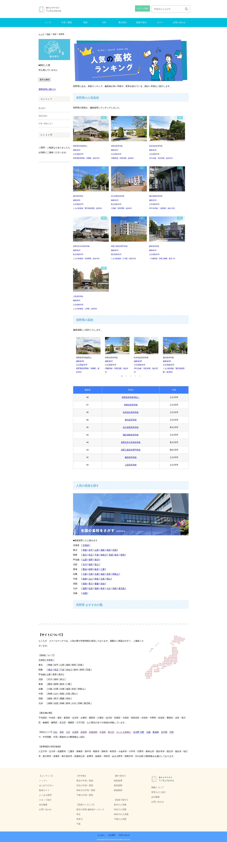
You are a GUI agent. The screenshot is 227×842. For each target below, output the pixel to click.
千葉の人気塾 (120, 819)
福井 (91, 564)
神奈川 (104, 555)
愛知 (85, 569)
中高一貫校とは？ (46, 123)
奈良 (109, 574)
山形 (97, 550)
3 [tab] (130, 376)
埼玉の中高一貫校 (84, 785)
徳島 (85, 583)
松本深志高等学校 (130, 412)
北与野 (136, 732)
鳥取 (97, 579)
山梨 (85, 559)
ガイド (160, 22)
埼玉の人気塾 (120, 809)
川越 (148, 732)
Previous (70, 355)
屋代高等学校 (131, 420)
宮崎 (114, 588)
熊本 (103, 588)
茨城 (111, 555)
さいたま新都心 (123, 732)
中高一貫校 (66, 22)
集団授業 (118, 785)
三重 (103, 569)
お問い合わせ (179, 22)
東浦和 (156, 732)
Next (190, 355)
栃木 (116, 555)
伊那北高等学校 (131, 405)
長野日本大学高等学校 (130, 442)
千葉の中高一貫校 (84, 795)
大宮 (68, 732)
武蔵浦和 (93, 732)
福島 (103, 550)
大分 (109, 588)
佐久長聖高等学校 (130, 427)
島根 (85, 579)
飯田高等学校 (131, 457)
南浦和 (84, 732)
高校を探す (43, 116)
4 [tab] (135, 376)
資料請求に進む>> (47, 89)
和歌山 (115, 574)
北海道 (86, 545)
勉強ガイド (44, 790)
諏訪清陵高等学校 (130, 435)
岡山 (109, 579)
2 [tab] (126, 376)
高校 (85, 22)
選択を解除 (45, 80)
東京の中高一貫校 (84, 780)
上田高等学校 (131, 465)
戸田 (171, 732)
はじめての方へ (46, 785)
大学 (104, 22)
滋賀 (103, 574)
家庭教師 (118, 790)
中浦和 (102, 732)
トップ (48, 22)
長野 (91, 559)
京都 (97, 574)
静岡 (91, 569)
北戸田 (164, 732)
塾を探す (123, 22)
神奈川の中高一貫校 (85, 790)
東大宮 (111, 732)
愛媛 (97, 583)
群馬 (122, 555)
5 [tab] (139, 376)
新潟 (97, 559)
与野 (142, 732)
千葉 (97, 555)
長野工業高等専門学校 (130, 450)
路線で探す (141, 22)
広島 (103, 579)
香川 (91, 583)
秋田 (109, 550)
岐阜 (97, 569)
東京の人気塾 (120, 804)
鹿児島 (121, 588)
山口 (91, 579)
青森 (85, 550)
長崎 (97, 588)
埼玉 (91, 555)
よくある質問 (45, 795)
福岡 (85, 588)
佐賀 (91, 588)
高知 (103, 583)
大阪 (85, 574)
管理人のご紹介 (158, 792)
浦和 (62, 732)
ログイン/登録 (142, 8)
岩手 (91, 550)
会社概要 (155, 797)
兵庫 (91, 574)
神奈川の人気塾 (121, 814)
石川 (85, 564)
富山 (97, 564)
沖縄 (85, 593)
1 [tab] (121, 376)
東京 (85, 555)
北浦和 (75, 732)
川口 (55, 732)
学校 (48, 34)
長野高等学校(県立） (131, 397)
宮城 (114, 550)
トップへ (43, 780)
